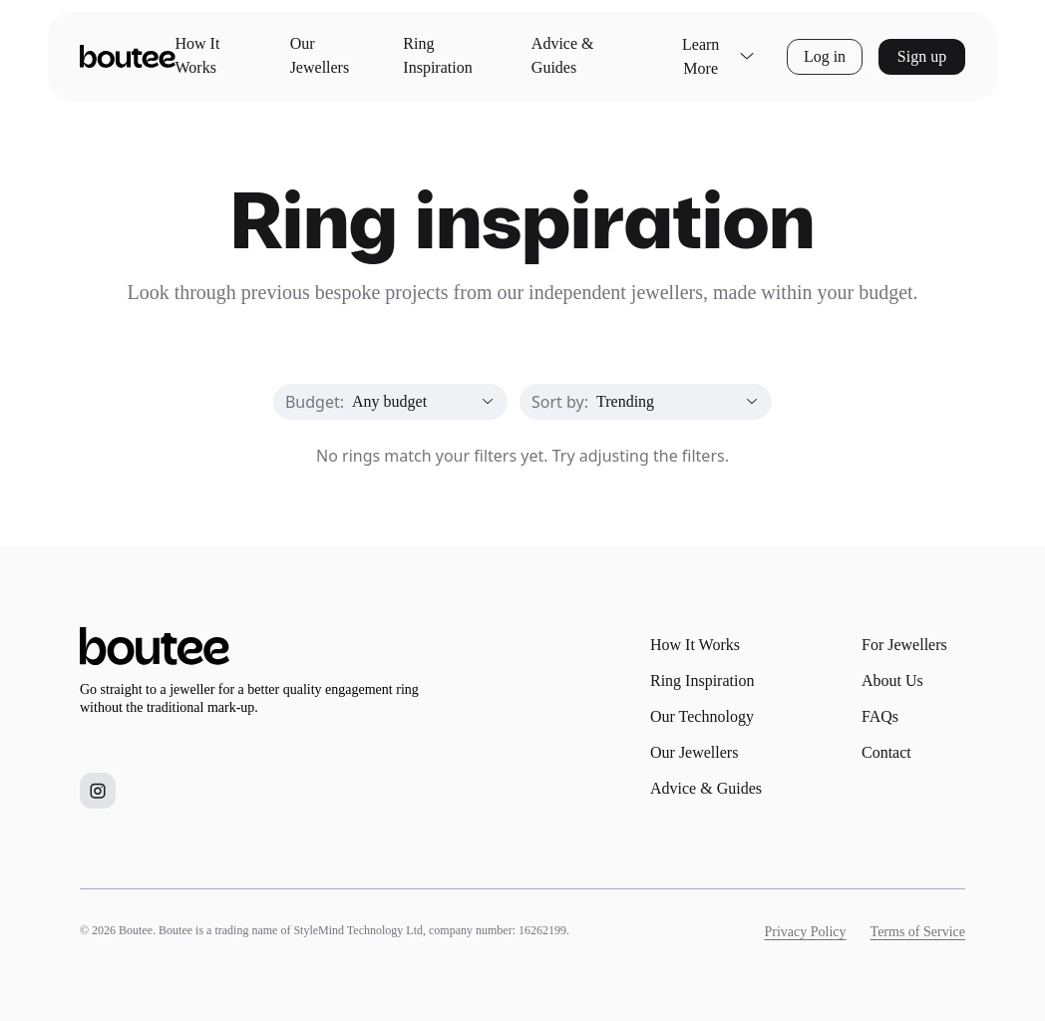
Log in (825, 56)
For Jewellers (904, 644)
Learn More (718, 56)
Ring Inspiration (437, 55)
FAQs (880, 716)
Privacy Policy (806, 931)
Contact (886, 752)
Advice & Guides (562, 55)
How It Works (197, 55)
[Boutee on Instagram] (98, 791)
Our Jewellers (320, 55)
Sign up (921, 56)
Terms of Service (918, 931)
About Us (892, 680)
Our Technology (702, 716)
